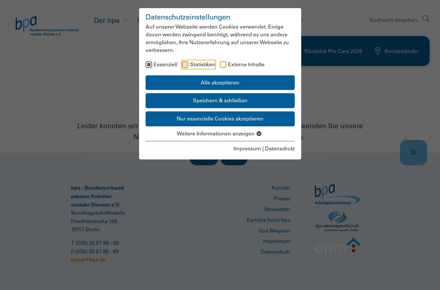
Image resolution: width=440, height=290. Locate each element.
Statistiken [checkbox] (202, 64)
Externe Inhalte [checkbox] (246, 64)
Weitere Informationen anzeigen (220, 133)
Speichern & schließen (220, 100)
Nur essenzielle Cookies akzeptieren (220, 118)
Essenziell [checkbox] (165, 64)
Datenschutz (280, 148)
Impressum (247, 148)
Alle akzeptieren (220, 82)
